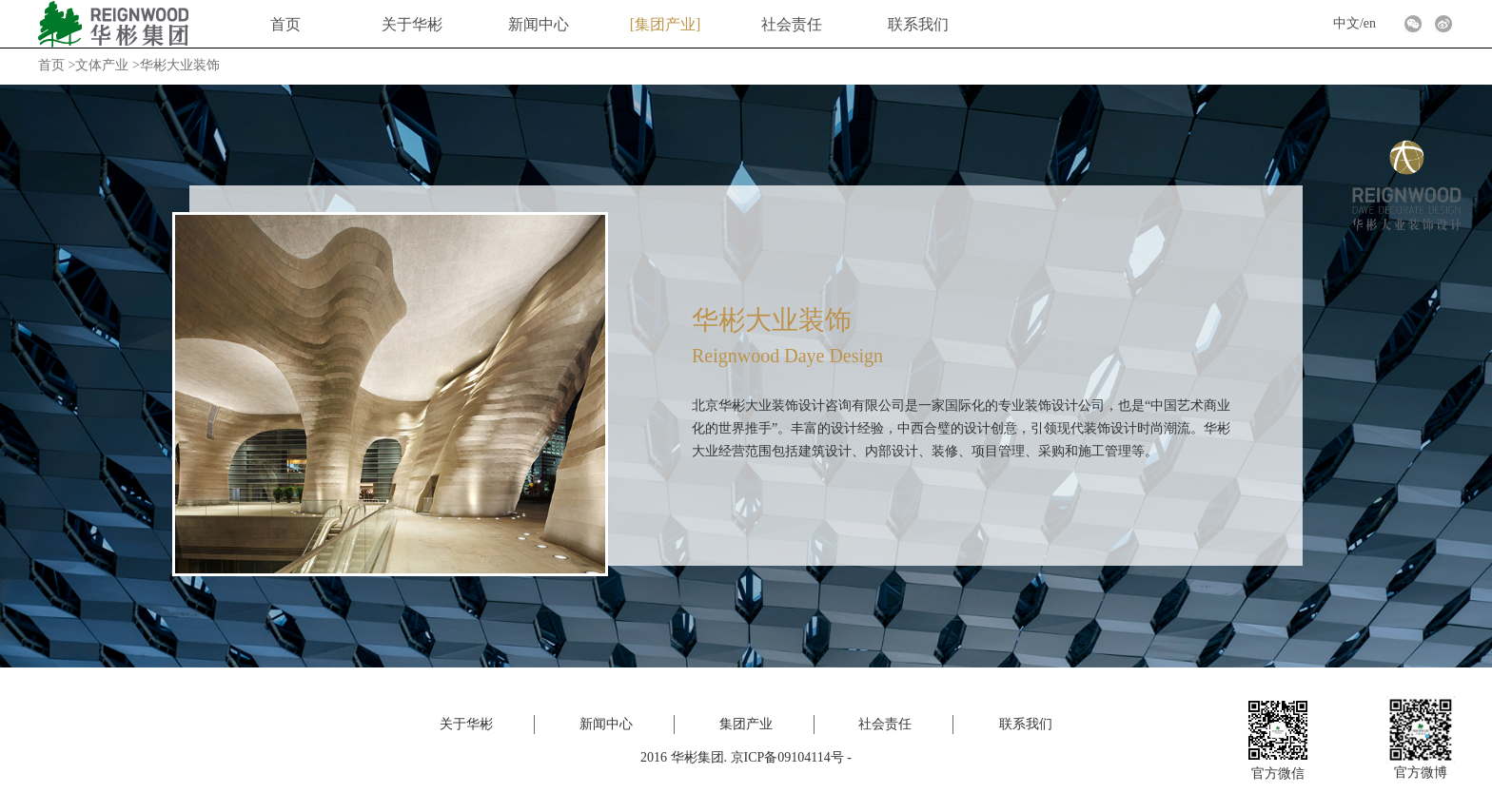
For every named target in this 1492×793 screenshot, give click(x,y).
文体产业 (101, 65)
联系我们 (918, 24)
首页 (285, 24)
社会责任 (791, 24)
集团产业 (665, 24)
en (1370, 23)
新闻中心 (538, 24)
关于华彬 (412, 24)
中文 (1346, 23)
